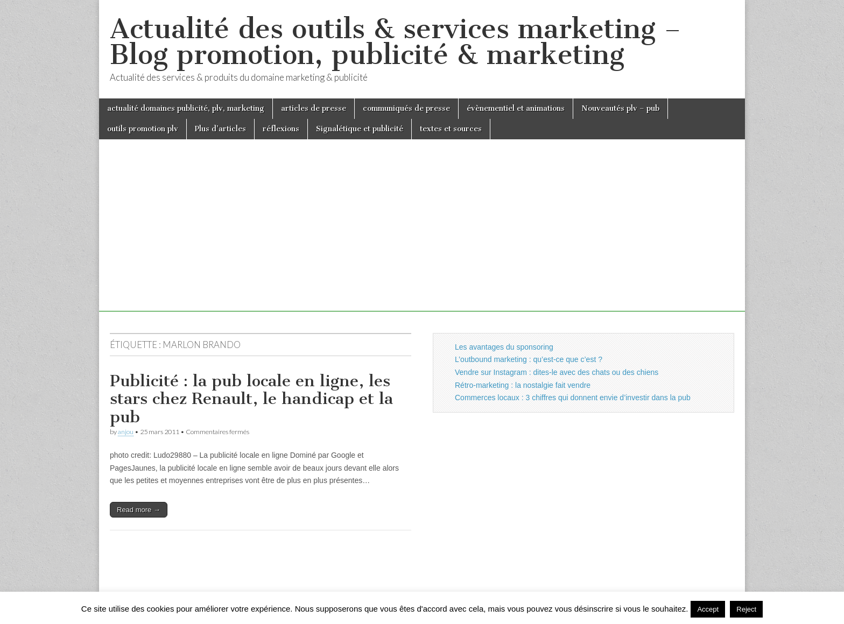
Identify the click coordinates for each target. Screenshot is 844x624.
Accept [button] (708, 609)
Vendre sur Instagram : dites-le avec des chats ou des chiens (556, 372)
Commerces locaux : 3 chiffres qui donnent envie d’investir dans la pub (573, 397)
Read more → (138, 510)
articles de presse (313, 108)
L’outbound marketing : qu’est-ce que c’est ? (528, 359)
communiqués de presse (406, 108)
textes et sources (451, 128)
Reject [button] (746, 609)
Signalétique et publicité (359, 128)
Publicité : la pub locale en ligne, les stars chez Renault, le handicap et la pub (251, 399)
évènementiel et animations (516, 108)
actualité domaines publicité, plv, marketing (185, 108)
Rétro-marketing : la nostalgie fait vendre (522, 385)
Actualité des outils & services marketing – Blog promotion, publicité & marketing (395, 41)
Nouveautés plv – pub (620, 108)
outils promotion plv (142, 128)
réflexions (281, 128)
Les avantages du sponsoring (504, 347)
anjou (125, 432)
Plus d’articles (220, 128)
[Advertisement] (422, 236)
